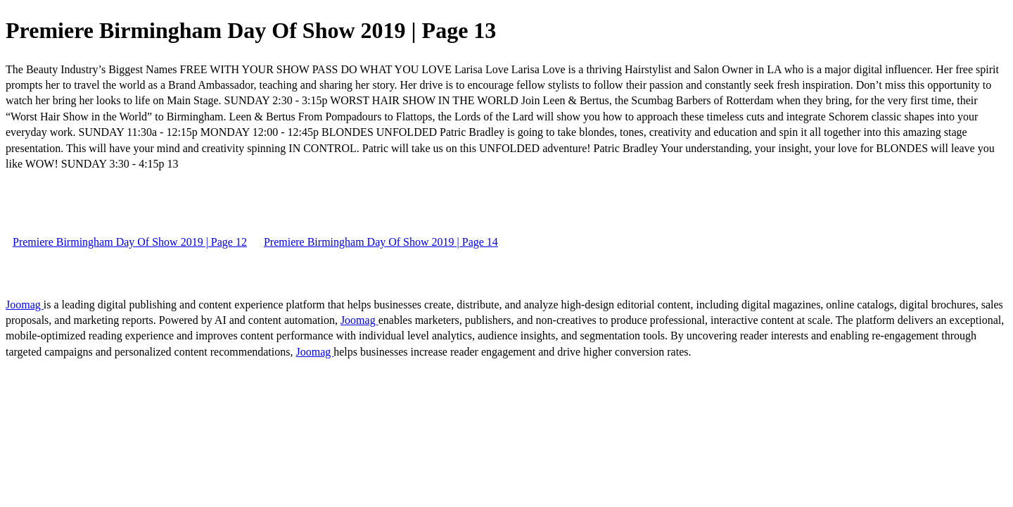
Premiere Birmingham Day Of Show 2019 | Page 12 (130, 242)
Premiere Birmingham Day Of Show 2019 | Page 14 (381, 242)
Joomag (25, 305)
